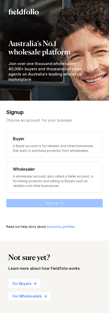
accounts (54, 227)
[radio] (54, 144)
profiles (69, 227)
